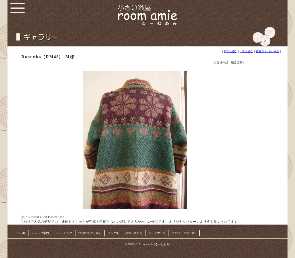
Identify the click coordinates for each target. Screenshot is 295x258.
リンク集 (113, 233)
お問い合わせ (133, 233)
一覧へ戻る (246, 51)
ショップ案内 (40, 233)
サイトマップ (157, 233)
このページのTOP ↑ (184, 233)
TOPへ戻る (230, 51)
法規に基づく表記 (89, 233)
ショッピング (63, 233)
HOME (21, 233)
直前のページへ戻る (267, 51)
